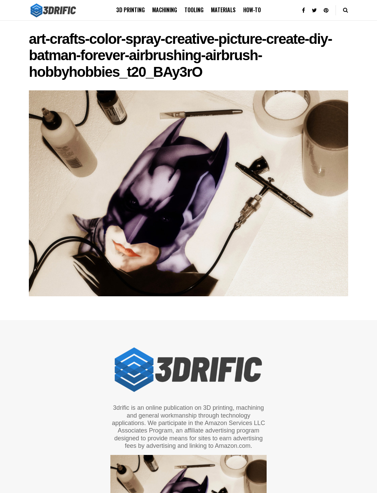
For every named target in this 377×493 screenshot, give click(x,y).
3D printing (130, 10)
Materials (223, 10)
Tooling (193, 10)
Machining (164, 10)
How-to (252, 10)
